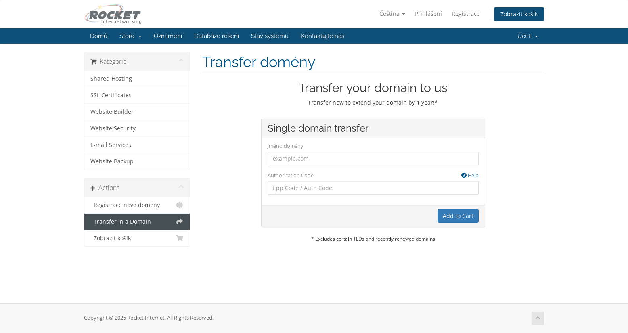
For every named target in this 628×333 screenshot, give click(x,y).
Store (130, 36)
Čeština (392, 13)
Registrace (466, 13)
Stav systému (270, 36)
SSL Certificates (111, 95)
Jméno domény (285, 145)
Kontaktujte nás (322, 36)
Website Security (113, 128)
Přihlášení (428, 13)
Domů (98, 36)
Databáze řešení (216, 36)
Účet (527, 36)
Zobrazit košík (519, 14)
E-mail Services (110, 145)
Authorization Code (373, 175)
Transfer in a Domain (137, 221)
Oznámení (168, 36)
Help (470, 175)
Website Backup (112, 161)
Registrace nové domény (137, 205)
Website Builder (112, 111)
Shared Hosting (111, 78)
